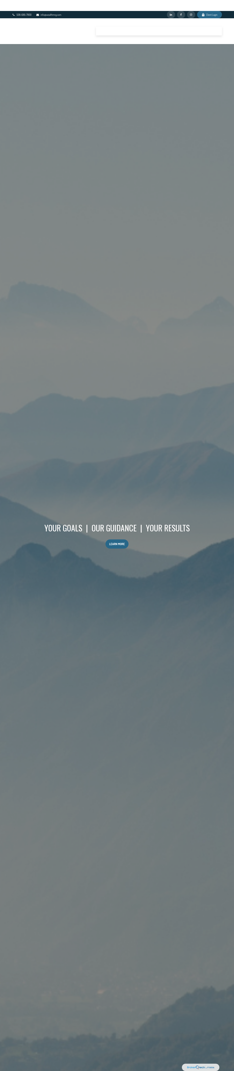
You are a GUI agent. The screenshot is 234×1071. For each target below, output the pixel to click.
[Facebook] (181, 3)
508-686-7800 (22, 3)
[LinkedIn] (171, 3)
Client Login (210, 3)
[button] (104, 20)
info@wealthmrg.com (48, 3)
